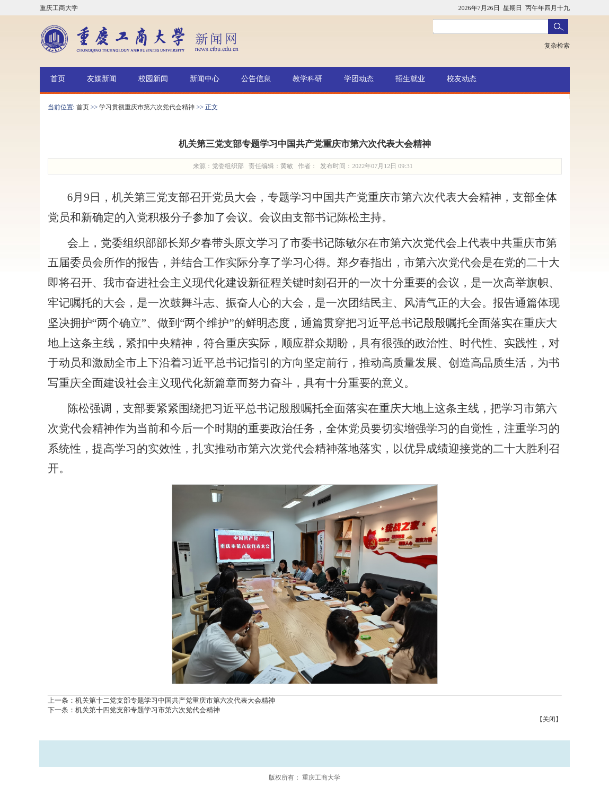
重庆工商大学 (59, 8)
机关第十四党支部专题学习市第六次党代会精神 (147, 710)
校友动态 (461, 79)
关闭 (549, 719)
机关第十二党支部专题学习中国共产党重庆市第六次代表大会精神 (175, 700)
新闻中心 (204, 79)
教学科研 (307, 79)
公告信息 (256, 79)
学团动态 (359, 79)
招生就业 (410, 79)
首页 (57, 79)
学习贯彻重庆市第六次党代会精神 (147, 107)
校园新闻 (153, 79)
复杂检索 (557, 45)
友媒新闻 (102, 79)
